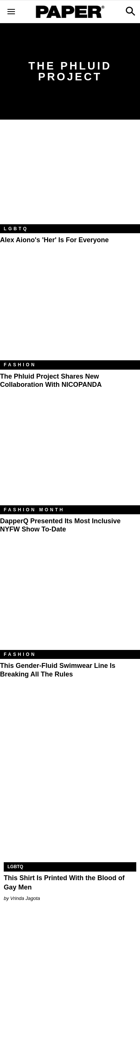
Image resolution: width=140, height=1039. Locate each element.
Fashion (20, 364)
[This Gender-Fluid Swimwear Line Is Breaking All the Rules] (70, 603)
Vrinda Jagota (25, 898)
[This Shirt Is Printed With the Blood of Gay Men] (70, 829)
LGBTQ (16, 228)
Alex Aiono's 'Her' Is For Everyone (54, 240)
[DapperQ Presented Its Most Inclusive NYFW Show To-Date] (70, 458)
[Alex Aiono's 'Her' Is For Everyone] (70, 177)
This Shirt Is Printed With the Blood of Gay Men (64, 882)
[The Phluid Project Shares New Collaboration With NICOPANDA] (70, 313)
